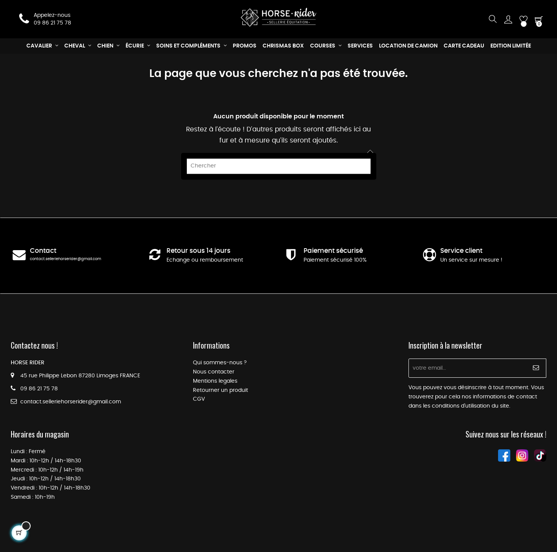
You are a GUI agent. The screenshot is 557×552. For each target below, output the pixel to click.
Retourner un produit (220, 390)
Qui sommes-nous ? (220, 362)
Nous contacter (213, 372)
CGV (199, 399)
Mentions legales (215, 381)
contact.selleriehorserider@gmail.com (65, 259)
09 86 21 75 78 (52, 23)
